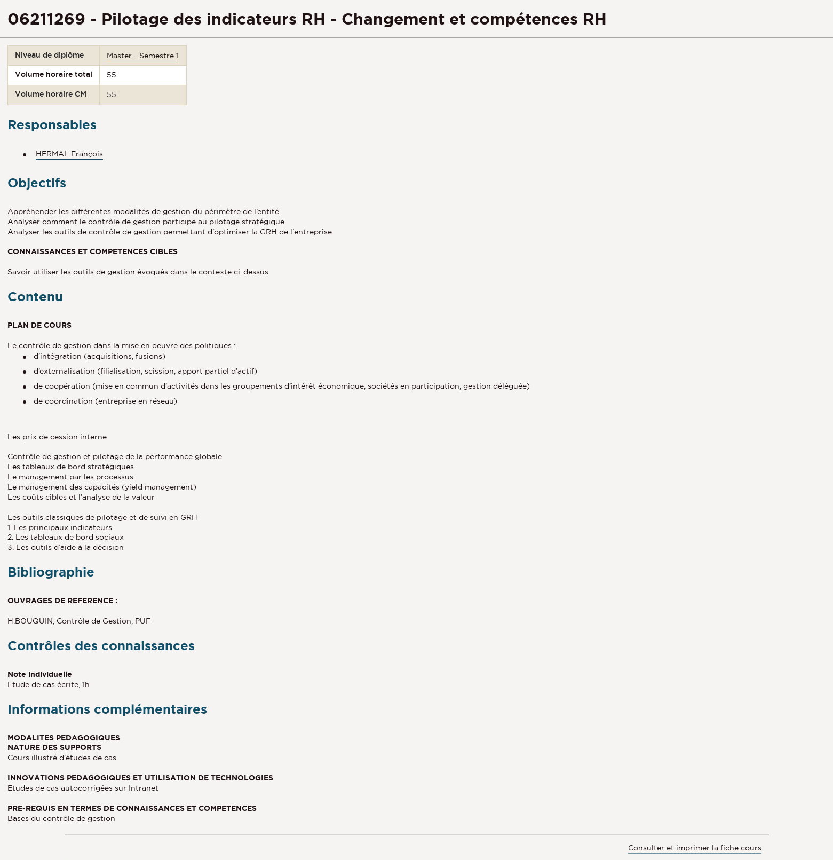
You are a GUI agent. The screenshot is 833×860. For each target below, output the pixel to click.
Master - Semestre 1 (143, 55)
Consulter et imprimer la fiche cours (694, 847)
